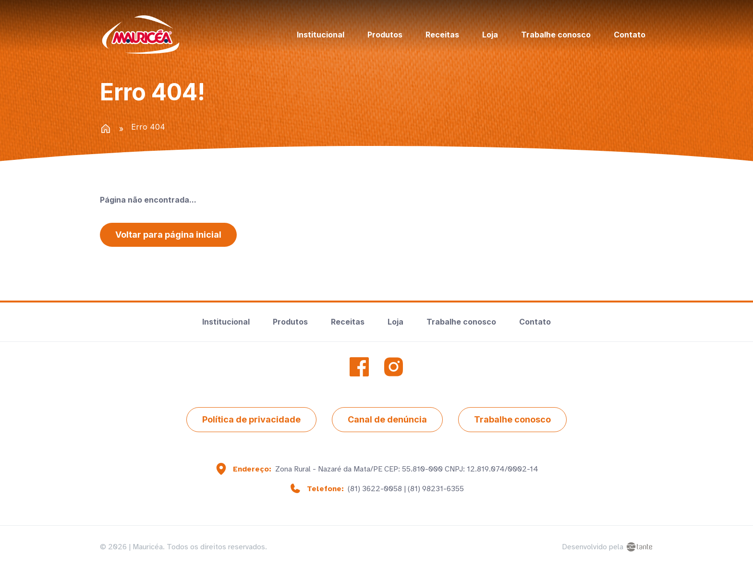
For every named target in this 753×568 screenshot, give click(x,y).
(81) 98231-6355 (436, 489)
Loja (490, 34)
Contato (629, 34)
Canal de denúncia (387, 419)
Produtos (384, 34)
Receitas (442, 34)
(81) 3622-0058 (375, 489)
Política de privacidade (251, 419)
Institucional (320, 34)
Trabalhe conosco (556, 34)
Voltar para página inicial (168, 235)
